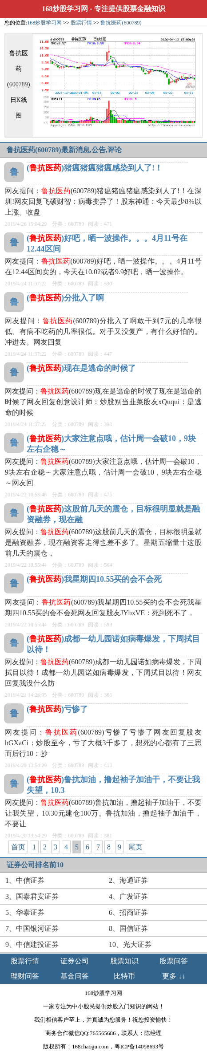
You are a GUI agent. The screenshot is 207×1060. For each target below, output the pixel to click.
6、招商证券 (128, 912)
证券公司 (74, 961)
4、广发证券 (128, 896)
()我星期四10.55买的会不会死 (94, 579)
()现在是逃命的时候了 (81, 368)
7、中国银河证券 (32, 928)
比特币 (124, 976)
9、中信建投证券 (32, 944)
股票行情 (81, 23)
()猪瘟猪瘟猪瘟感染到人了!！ (95, 167)
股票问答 (173, 961)
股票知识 (124, 961)
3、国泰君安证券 (32, 896)
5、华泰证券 (24, 912)
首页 (18, 847)
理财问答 (25, 976)
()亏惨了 (57, 709)
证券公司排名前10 (35, 865)
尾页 (135, 847)
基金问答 (74, 976)
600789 (18, 84)
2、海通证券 (128, 880)
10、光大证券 (130, 944)
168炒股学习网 (65, 8)
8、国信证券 (128, 928)
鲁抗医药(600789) (120, 23)
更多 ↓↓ (173, 976)
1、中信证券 (24, 880)
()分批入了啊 (65, 297)
